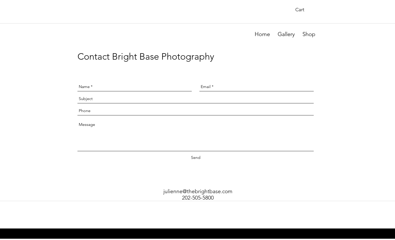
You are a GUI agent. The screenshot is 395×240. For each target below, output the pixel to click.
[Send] (195, 158)
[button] (303, 10)
